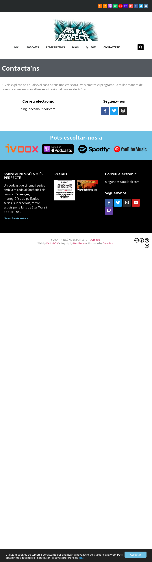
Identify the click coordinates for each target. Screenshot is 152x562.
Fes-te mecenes (55, 47)
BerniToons (79, 243)
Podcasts (33, 47)
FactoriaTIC (52, 243)
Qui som (91, 47)
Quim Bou (108, 243)
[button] (141, 47)
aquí (81, 558)
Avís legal (95, 239)
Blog (75, 47)
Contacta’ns (111, 47)
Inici (16, 47)
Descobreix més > (16, 218)
